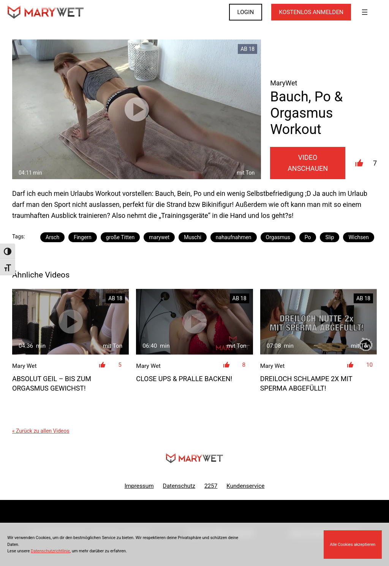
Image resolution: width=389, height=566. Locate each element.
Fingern (83, 237)
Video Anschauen (308, 162)
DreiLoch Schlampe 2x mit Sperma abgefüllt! (306, 383)
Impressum (139, 485)
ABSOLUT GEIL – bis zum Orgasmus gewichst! (51, 383)
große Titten (120, 237)
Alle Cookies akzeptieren (352, 544)
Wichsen (358, 237)
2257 (210, 485)
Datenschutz (179, 485)
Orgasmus (278, 237)
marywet (159, 237)
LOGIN (245, 12)
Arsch (52, 237)
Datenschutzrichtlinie (50, 551)
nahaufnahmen (233, 237)
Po (308, 237)
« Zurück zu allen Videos (40, 431)
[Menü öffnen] (364, 12)
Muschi (192, 237)
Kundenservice (245, 485)
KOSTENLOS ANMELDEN (311, 12)
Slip (329, 237)
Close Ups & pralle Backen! (184, 379)
